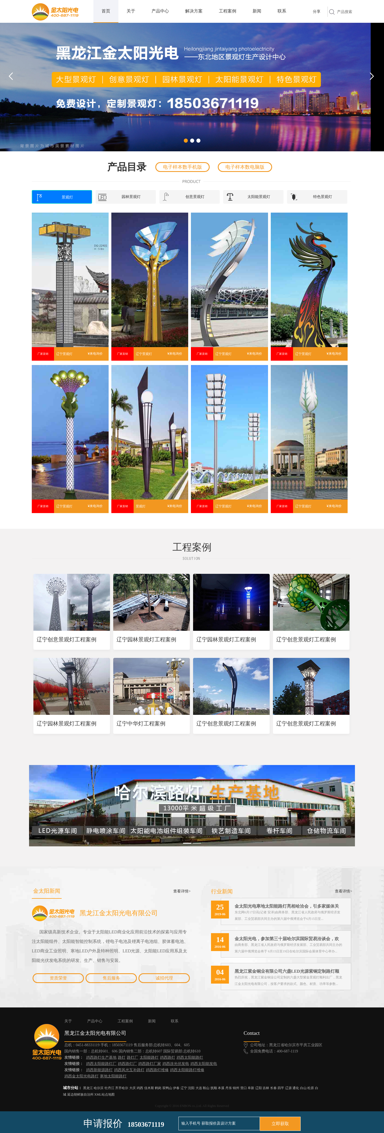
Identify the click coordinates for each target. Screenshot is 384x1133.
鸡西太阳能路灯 (190, 1057)
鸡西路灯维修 (157, 1070)
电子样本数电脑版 (245, 167)
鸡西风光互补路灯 (129, 1070)
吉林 (266, 1088)
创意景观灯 (183, 197)
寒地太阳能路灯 (113, 1076)
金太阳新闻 (46, 891)
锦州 (236, 1088)
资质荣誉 (58, 978)
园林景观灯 (119, 197)
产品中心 (160, 11)
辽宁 (184, 1088)
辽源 (288, 1088)
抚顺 (213, 1088)
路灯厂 (132, 1057)
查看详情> (182, 891)
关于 (131, 11)
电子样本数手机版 (182, 167)
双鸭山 (167, 1088)
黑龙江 (88, 1088)
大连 (199, 1088)
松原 (310, 1088)
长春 (273, 1088)
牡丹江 (109, 1088)
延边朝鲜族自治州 (80, 1094)
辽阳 (258, 1088)
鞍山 (206, 1088)
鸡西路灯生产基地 (101, 1057)
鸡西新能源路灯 (99, 1070)
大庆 (132, 1088)
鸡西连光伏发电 (175, 1064)
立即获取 (280, 1123)
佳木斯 (149, 1088)
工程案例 (227, 11)
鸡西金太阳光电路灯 (81, 1076)
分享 (316, 11)
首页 (106, 11)
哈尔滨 (98, 1088)
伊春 (176, 1088)
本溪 (221, 1088)
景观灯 (54, 197)
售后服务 (111, 978)
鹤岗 (158, 1088)
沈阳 (191, 1088)
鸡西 (140, 1088)
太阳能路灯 (149, 1057)
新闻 (257, 11)
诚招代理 (164, 978)
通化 (295, 1088)
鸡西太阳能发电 (203, 1064)
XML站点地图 (104, 1094)
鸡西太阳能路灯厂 (101, 1064)
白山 (303, 1088)
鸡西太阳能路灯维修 (187, 1070)
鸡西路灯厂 (127, 1064)
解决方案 (194, 11)
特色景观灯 (311, 197)
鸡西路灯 (167, 1057)
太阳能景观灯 (248, 197)
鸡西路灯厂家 (149, 1064)
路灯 (121, 1057)
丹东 (228, 1088)
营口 (243, 1088)
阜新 (251, 1088)
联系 (282, 11)
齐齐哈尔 (121, 1088)
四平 (281, 1088)
